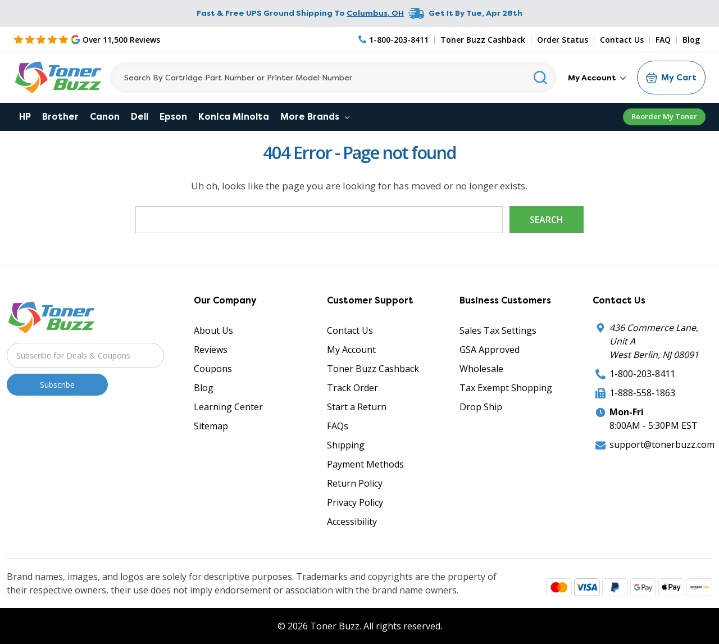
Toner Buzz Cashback (482, 39)
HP (25, 117)
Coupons (213, 368)
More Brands (314, 117)
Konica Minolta (233, 117)
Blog (691, 39)
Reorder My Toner (664, 116)
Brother (60, 117)
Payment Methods (365, 464)
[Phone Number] (394, 39)
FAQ (663, 39)
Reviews (210, 349)
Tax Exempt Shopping (505, 388)
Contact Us (622, 39)
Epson (173, 117)
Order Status (562, 39)
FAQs (337, 426)
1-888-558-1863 (642, 393)
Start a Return (356, 407)
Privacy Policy (355, 502)
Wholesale (481, 368)
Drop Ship (480, 407)
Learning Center (228, 407)
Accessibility (352, 521)
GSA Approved (489, 349)
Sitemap (211, 426)
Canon (105, 117)
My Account (597, 77)
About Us (213, 330)
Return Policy (355, 483)
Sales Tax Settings (497, 330)
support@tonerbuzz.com (662, 444)
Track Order (352, 388)
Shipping (346, 445)
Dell (139, 117)
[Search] (333, 77)
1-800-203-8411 (642, 374)
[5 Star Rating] (86, 39)
